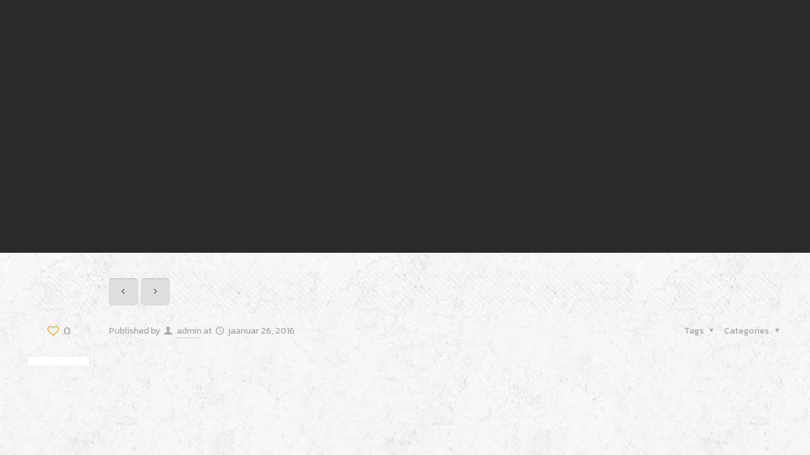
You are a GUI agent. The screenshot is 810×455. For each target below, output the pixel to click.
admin (189, 330)
